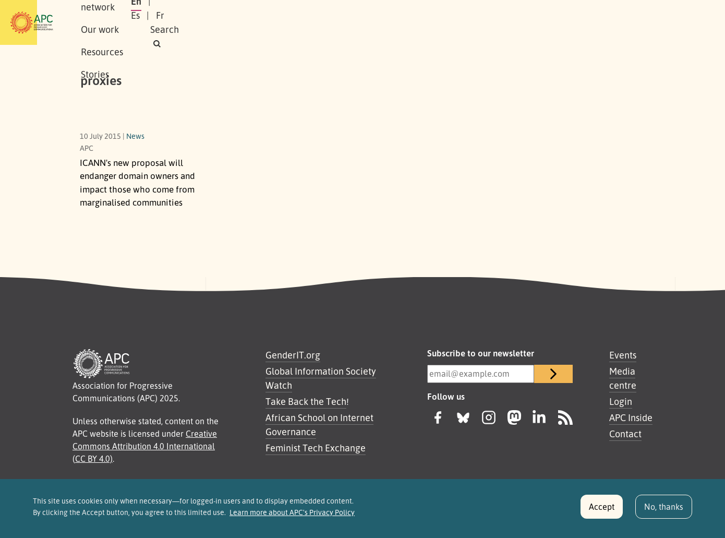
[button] (625, 23)
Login (620, 401)
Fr (561, 22)
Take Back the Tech (305, 401)
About (158, 22)
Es (535, 22)
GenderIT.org (292, 355)
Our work (272, 22)
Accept (601, 511)
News (135, 135)
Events (622, 355)
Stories (379, 22)
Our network (212, 22)
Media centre (622, 378)
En (510, 22)
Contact (625, 433)
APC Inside (630, 417)
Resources (328, 22)
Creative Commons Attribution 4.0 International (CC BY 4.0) (144, 446)
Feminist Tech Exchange (315, 447)
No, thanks (663, 511)
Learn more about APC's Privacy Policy (292, 516)
